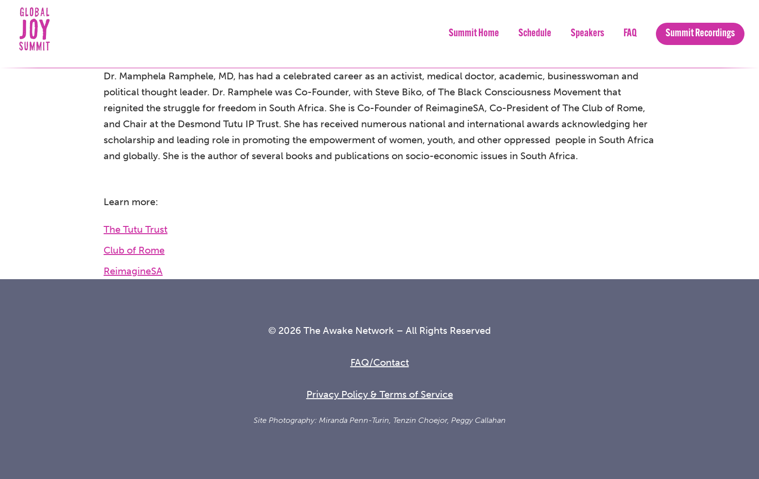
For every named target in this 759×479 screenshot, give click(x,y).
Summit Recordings (700, 33)
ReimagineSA (133, 271)
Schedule (534, 33)
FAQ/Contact (379, 362)
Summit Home (474, 33)
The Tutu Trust (135, 229)
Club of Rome (134, 250)
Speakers (587, 33)
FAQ (630, 33)
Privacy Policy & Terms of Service (379, 394)
